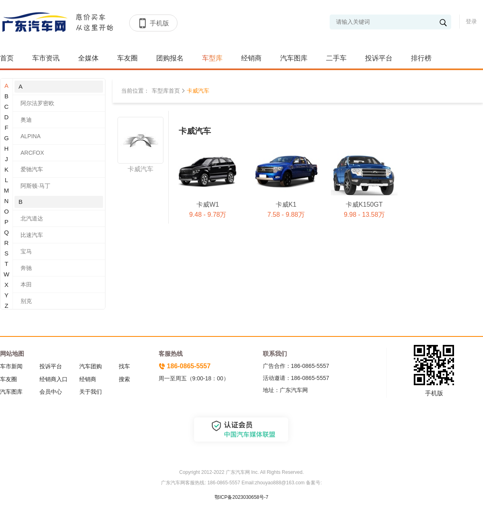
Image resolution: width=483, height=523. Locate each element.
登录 (471, 21)
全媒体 (88, 58)
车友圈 (127, 58)
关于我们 (90, 391)
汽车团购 (90, 366)
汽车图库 (294, 58)
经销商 (251, 58)
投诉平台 (378, 58)
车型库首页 (166, 90)
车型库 (212, 58)
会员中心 (50, 391)
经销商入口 (53, 379)
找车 (124, 366)
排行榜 (421, 58)
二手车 (336, 58)
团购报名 (170, 58)
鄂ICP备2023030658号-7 (241, 497)
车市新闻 (11, 366)
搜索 (124, 379)
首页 (7, 58)
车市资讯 (46, 58)
